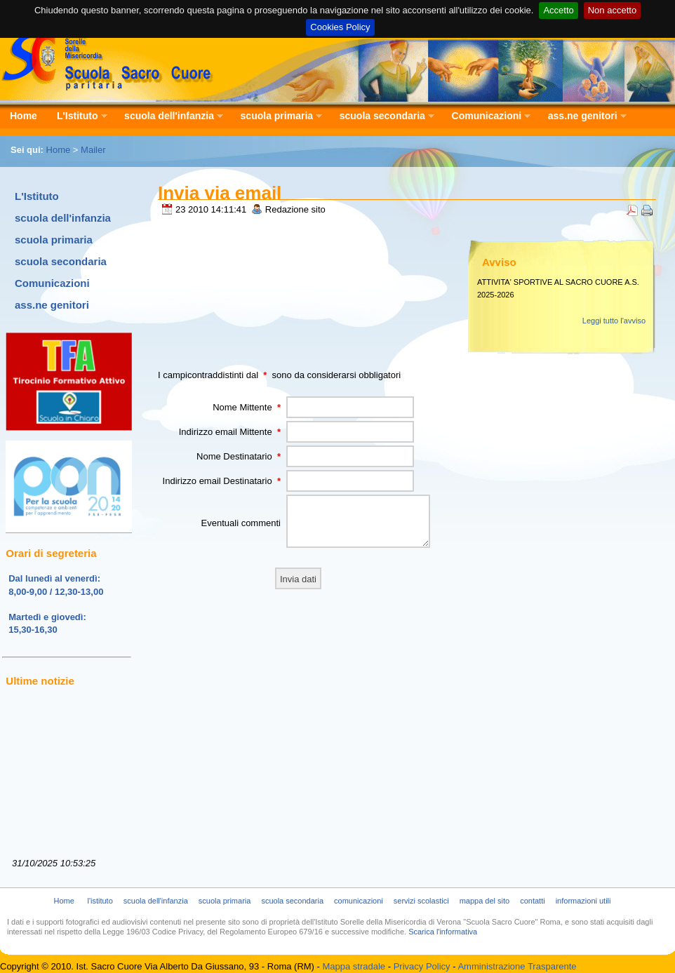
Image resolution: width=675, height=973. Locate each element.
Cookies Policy (340, 27)
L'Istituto (77, 116)
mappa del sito (485, 901)
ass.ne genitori (582, 116)
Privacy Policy (422, 966)
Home (23, 115)
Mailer (93, 150)
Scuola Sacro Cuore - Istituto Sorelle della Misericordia (107, 60)
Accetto (558, 10)
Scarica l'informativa (442, 931)
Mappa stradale (353, 966)
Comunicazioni (486, 116)
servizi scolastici (421, 901)
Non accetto (612, 10)
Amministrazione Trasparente (516, 966)
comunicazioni (358, 901)
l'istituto (99, 901)
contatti (532, 901)
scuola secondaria (382, 116)
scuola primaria (277, 116)
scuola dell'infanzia (168, 116)
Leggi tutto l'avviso (614, 320)
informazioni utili (583, 901)
